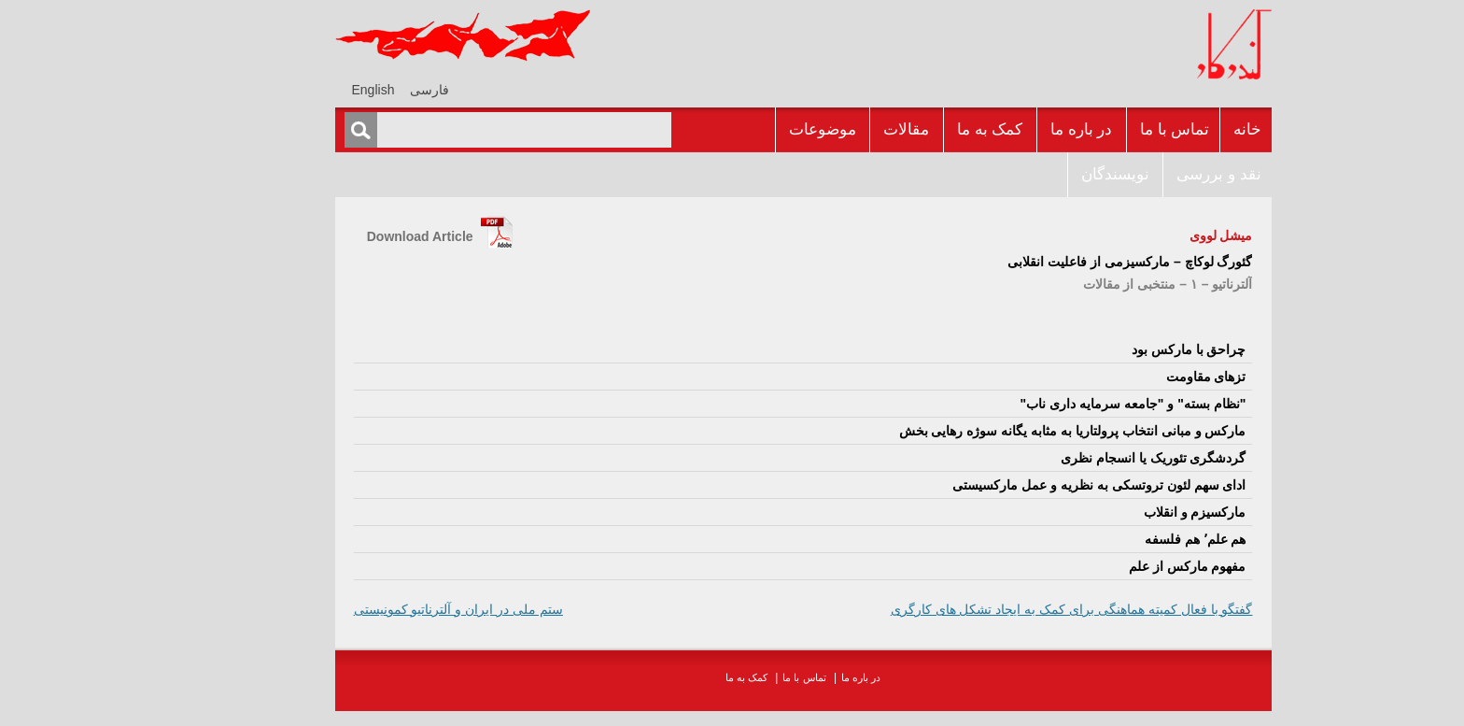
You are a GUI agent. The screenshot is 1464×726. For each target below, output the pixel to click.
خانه (1176, 129)
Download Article (349, 236)
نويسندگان (1044, 174)
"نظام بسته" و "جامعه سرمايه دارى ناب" (1062, 403)
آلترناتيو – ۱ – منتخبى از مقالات (1097, 284)
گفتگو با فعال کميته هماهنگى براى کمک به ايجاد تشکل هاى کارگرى (1001, 609)
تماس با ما (1103, 129)
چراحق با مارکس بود (1118, 349)
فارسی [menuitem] (358, 89)
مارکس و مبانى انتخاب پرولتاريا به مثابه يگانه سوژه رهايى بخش (1001, 430)
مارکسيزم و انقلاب (1124, 512)
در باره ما (1010, 129)
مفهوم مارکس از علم (1116, 566)
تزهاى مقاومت (1135, 376)
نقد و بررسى (1147, 174)
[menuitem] (358, 89)
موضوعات (751, 129)
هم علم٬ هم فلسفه (1124, 539)
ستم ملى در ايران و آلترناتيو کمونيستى (387, 609)
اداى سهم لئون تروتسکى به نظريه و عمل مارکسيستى (1028, 484)
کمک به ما (918, 129)
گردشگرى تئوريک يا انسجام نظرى (1082, 457)
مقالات (835, 129)
